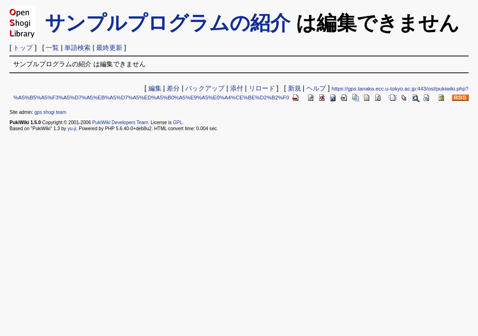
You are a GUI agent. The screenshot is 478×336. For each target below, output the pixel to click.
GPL (177, 122)
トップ (23, 47)
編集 (155, 88)
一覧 (52, 47)
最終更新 (109, 47)
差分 (173, 88)
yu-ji (72, 128)
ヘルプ (316, 88)
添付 (236, 88)
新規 (294, 88)
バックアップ (205, 88)
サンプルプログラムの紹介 (167, 23)
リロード (262, 88)
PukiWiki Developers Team (120, 122)
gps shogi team (50, 112)
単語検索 (77, 47)
